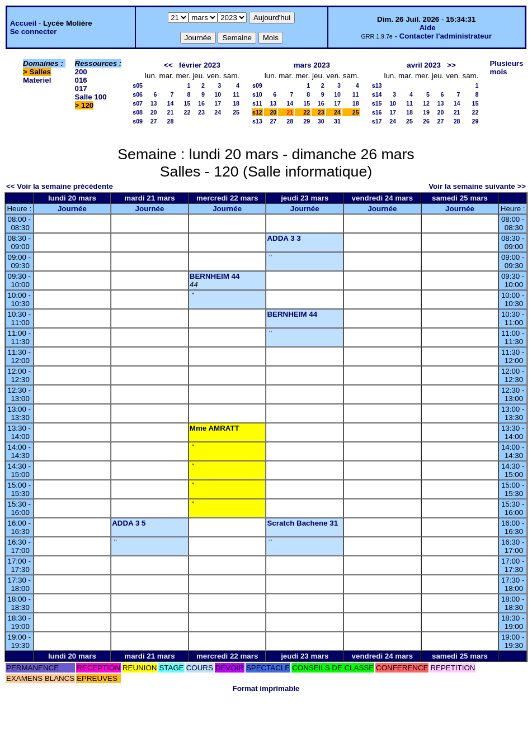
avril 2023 (424, 65)
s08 (138, 112)
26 (426, 121)
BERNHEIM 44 (215, 276)
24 (217, 112)
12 (426, 103)
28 (170, 121)
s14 (377, 94)
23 (201, 112)
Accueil (23, 23)
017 (81, 88)
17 (217, 103)
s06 (138, 94)
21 (170, 112)
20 (153, 112)
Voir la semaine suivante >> (477, 186)
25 (236, 112)
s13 (257, 121)
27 (153, 121)
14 (170, 103)
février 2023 (199, 65)
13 (153, 103)
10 (217, 94)
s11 (257, 103)
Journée (72, 208)
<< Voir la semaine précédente (59, 186)
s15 (377, 103)
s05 (138, 85)
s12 (257, 112)
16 (201, 103)
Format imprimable (266, 688)
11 (236, 94)
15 (187, 103)
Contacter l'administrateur (445, 36)
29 (306, 121)
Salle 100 (91, 97)
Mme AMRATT (214, 428)
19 (426, 112)
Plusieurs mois (506, 67)
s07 (138, 103)
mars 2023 (312, 65)
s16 (377, 112)
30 (321, 121)
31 (337, 121)
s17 (377, 121)
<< (168, 65)
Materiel (37, 80)
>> (451, 65)
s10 (257, 94)
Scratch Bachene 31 (302, 523)
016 (81, 80)
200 (81, 72)
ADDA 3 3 (283, 238)
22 (187, 112)
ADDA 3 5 (128, 523)
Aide (428, 27)
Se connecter (33, 31)
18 (236, 103)
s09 (138, 121)
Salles (40, 72)
